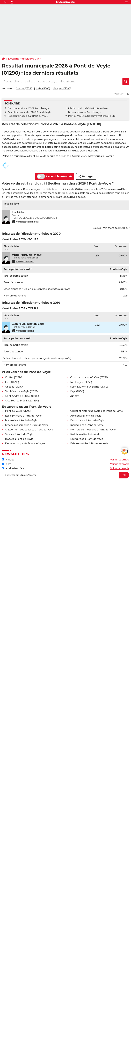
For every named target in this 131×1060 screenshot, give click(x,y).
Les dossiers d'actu (13, 468)
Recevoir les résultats (54, 176)
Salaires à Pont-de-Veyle (19, 434)
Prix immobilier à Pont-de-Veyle (89, 443)
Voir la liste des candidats (25, 221)
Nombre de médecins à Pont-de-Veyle (92, 429)
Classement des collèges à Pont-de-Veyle (29, 429)
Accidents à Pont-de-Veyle (85, 415)
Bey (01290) (77, 391)
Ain (39, 58)
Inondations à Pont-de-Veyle (87, 425)
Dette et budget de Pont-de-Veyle (25, 443)
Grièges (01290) (62, 88)
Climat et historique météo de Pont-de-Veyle (96, 410)
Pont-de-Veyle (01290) (18, 410)
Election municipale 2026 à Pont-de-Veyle (28, 108)
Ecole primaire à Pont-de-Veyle (23, 415)
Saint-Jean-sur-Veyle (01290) (21, 391)
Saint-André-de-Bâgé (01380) (22, 396)
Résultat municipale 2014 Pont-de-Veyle (87, 108)
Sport (6, 464)
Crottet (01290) (24, 88)
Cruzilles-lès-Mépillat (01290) (22, 400)
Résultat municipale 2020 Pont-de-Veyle (28, 116)
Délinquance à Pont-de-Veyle (87, 420)
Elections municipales (21, 58)
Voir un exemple (119, 459)
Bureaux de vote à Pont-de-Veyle (84, 112)
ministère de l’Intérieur (116, 227)
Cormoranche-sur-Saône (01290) (89, 377)
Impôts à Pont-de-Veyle (19, 438)
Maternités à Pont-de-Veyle (21, 420)
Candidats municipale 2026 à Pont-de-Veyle (29, 112)
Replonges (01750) (81, 382)
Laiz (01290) (43, 88)
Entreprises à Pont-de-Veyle (86, 438)
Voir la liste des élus (23, 261)
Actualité (8, 459)
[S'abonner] (65, 475)
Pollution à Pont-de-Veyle (85, 434)
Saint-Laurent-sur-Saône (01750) (89, 386)
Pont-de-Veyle (75, 116)
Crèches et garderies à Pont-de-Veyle (26, 425)
